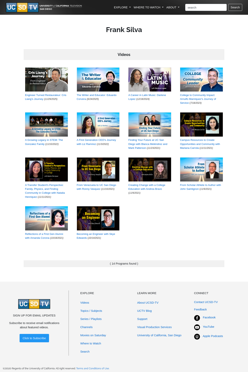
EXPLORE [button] (121, 7)
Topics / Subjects (91, 310)
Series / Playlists (91, 319)
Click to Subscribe (34, 338)
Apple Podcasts (213, 336)
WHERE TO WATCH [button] (147, 7)
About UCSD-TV (147, 302)
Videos (84, 302)
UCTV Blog (144, 310)
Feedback (200, 309)
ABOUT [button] (171, 7)
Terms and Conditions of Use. (92, 368)
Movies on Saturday (93, 335)
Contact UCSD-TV (206, 302)
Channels (86, 327)
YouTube (208, 326)
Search (235, 7)
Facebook (209, 317)
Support (142, 319)
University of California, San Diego (159, 335)
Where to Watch (90, 343)
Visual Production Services (154, 327)
